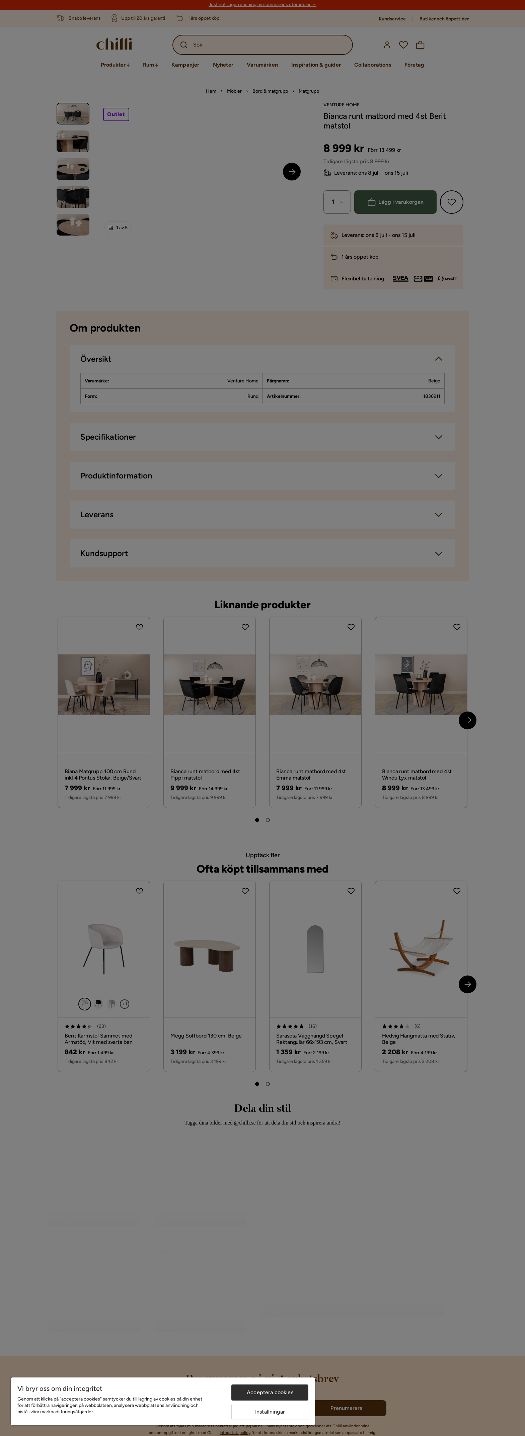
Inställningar (270, 1412)
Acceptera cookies (270, 1392)
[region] (163, 1401)
